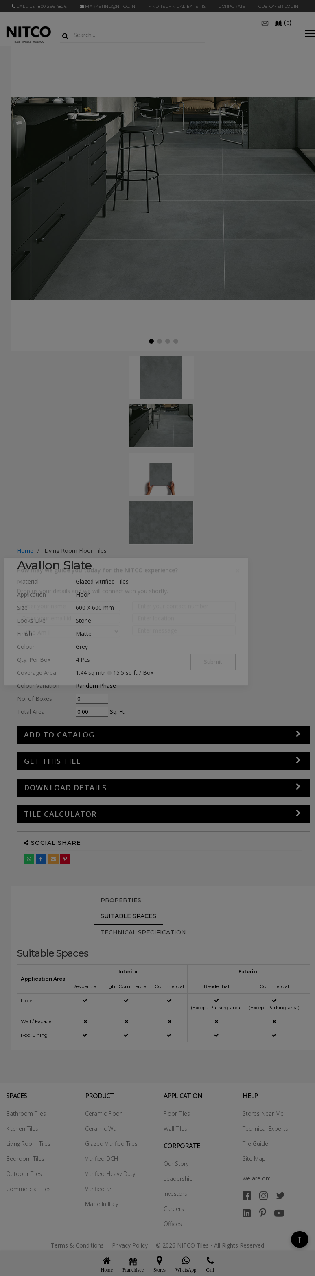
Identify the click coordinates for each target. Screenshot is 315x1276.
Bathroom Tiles (26, 1113)
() (282, 22)
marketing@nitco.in (108, 6)
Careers (174, 1209)
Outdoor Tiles (24, 1174)
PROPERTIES (121, 900)
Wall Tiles (175, 1128)
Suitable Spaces (128, 916)
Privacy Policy (130, 1245)
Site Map (254, 1159)
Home (25, 550)
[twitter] (280, 1195)
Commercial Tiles (28, 1189)
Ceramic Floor (103, 1113)
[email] (265, 22)
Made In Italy (101, 1204)
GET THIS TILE (52, 761)
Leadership (178, 1178)
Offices (173, 1224)
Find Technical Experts (177, 6)
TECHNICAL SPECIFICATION (143, 932)
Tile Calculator (60, 814)
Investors (175, 1193)
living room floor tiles (75, 550)
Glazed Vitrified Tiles (111, 1143)
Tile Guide (255, 1143)
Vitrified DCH (101, 1159)
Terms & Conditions (77, 1245)
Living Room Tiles (28, 1143)
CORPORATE (232, 6)
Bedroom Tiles (25, 1159)
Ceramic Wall (102, 1128)
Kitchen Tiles (22, 1128)
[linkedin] (247, 1212)
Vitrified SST (100, 1189)
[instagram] (263, 1195)
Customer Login (278, 6)
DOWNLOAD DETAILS (65, 787)
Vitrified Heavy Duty (110, 1174)
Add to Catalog (59, 734)
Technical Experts (265, 1128)
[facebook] (247, 1195)
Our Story (176, 1163)
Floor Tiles (177, 1113)
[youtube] (279, 1212)
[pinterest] (262, 1212)
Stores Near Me (263, 1113)
